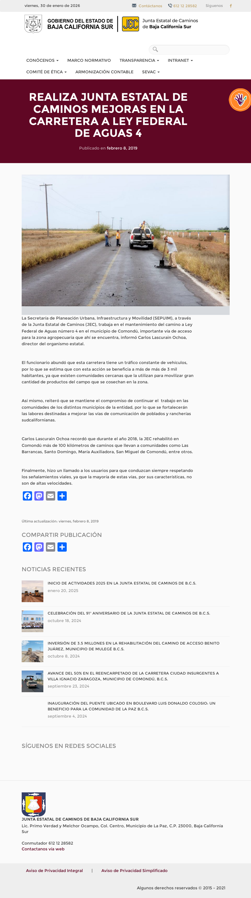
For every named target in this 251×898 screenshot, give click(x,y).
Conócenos (42, 60)
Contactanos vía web (43, 849)
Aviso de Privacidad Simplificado (134, 870)
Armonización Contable (104, 71)
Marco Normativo (89, 60)
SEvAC (151, 71)
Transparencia (139, 60)
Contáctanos (147, 5)
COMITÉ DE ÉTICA (46, 71)
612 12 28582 (182, 5)
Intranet (180, 60)
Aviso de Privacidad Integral (54, 870)
